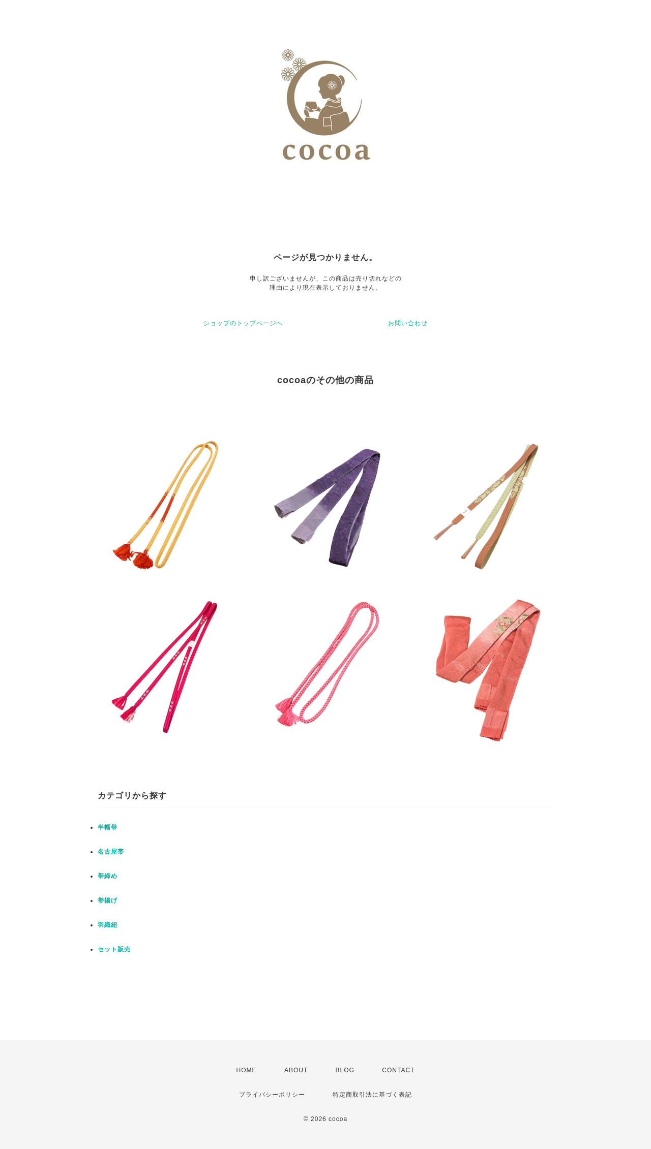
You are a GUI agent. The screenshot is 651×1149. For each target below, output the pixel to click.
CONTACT (398, 1070)
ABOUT (296, 1070)
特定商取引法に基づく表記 (372, 1094)
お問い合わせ (408, 323)
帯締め (107, 876)
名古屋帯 (111, 851)
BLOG (345, 1070)
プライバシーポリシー (272, 1094)
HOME (246, 1070)
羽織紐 (107, 924)
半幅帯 (107, 827)
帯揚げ (107, 900)
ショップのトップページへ (243, 323)
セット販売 (114, 949)
